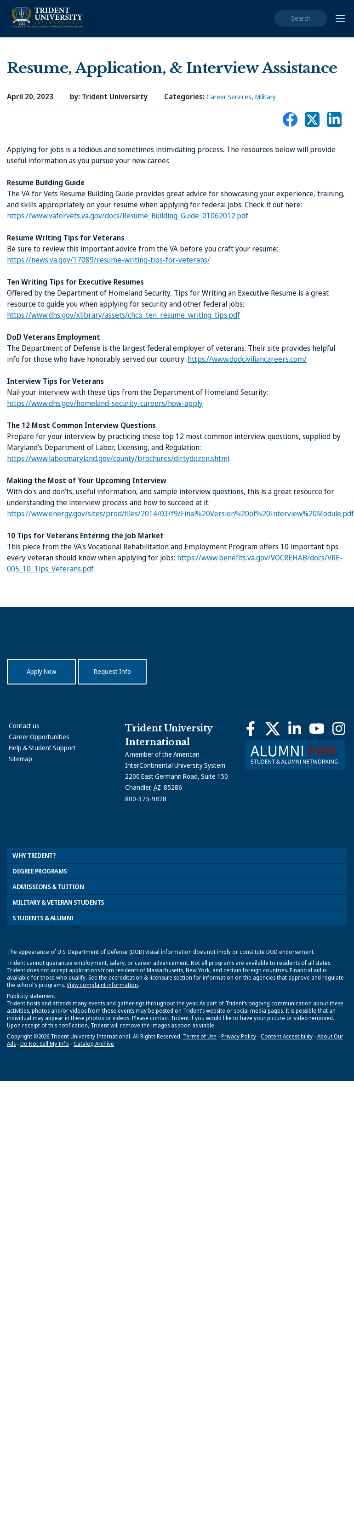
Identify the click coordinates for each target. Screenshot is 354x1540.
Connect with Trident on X (312, 122)
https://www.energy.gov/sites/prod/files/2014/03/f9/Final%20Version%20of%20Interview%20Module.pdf (180, 513)
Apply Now (41, 671)
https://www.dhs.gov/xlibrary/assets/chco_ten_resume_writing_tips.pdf (123, 315)
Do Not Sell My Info (44, 1044)
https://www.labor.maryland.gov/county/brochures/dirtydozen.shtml (118, 458)
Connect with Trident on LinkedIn (334, 122)
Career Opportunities (39, 736)
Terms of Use (200, 1036)
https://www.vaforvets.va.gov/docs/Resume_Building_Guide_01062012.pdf (127, 216)
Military (265, 96)
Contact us (24, 725)
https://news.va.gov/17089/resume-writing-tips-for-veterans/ (108, 260)
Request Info (112, 671)
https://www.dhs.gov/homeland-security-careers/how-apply (105, 403)
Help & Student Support (42, 747)
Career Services (228, 96)
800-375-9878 (145, 798)
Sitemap (20, 758)
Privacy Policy (238, 1036)
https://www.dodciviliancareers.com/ (247, 359)
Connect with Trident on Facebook (290, 122)
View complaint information (102, 985)
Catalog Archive (94, 1044)
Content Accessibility (287, 1036)
